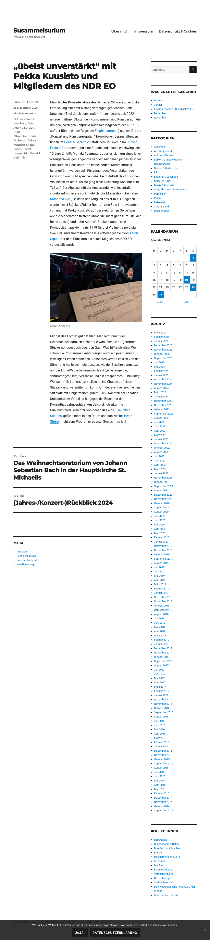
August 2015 (161, 767)
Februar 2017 (161, 691)
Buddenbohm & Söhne (167, 844)
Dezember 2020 (163, 494)
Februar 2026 (161, 336)
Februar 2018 (161, 639)
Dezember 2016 (163, 699)
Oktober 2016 (162, 708)
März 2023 (160, 434)
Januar (158, 104)
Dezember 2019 (163, 545)
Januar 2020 (161, 541)
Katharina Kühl (60, 199)
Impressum (143, 31)
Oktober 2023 (162, 409)
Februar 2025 (161, 370)
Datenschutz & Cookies (178, 31)
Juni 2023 (159, 426)
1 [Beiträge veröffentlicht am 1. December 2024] (193, 257)
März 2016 (160, 737)
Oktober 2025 (162, 353)
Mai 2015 (159, 780)
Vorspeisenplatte (164, 873)
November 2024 (163, 383)
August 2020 (161, 511)
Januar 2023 (161, 439)
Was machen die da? (166, 895)
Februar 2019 (161, 588)
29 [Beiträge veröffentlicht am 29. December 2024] (193, 287)
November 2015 (163, 755)
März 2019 (160, 584)
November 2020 (163, 498)
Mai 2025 (159, 366)
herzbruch (159, 861)
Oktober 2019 (162, 554)
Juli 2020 (159, 516)
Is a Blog (159, 865)
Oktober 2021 (162, 481)
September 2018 (163, 609)
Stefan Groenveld (164, 882)
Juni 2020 (159, 520)
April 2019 (159, 580)
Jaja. (80, 933)
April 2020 (159, 528)
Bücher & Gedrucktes (166, 168)
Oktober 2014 (162, 806)
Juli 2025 (159, 362)
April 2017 (159, 682)
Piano (157, 198)
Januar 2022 (161, 473)
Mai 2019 (159, 575)
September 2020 (163, 507)
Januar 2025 (161, 375)
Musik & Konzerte (24, 113)
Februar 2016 (161, 742)
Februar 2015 (161, 793)
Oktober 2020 (162, 503)
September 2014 (163, 810)
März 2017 (160, 686)
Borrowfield (160, 839)
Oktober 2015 (162, 759)
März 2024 (160, 392)
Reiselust (159, 202)
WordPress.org (25, 564)
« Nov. (160, 301)
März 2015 (160, 789)
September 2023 (163, 413)
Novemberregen (163, 878)
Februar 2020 (161, 537)
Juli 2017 (159, 669)
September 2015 (163, 763)
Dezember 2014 (163, 797)
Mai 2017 (159, 678)
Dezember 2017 (163, 648)
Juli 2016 (159, 720)
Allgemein (159, 146)
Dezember (160, 113)
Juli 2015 (159, 772)
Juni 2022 (159, 460)
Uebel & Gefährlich (77, 142)
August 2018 (161, 614)
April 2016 (159, 733)
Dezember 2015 (163, 750)
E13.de (158, 852)
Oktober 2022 (162, 447)
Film (156, 172)
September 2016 (163, 712)
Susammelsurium (39, 30)
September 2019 (163, 558)
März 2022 (160, 469)
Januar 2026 (161, 341)
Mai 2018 (159, 626)
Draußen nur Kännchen (167, 848)
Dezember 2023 (163, 400)
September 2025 (163, 358)
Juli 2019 (159, 567)
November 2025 (163, 349)
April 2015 (159, 784)
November (160, 117)
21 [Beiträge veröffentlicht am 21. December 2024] (186, 279)
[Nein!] (205, 930)
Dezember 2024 (163, 379)
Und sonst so (161, 210)
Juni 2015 (159, 776)
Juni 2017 (159, 673)
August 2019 (161, 562)
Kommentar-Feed (27, 560)
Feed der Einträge (27, 555)
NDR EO (133, 125)
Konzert (29, 127)
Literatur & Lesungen (166, 176)
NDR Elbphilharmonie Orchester (24, 136)
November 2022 (163, 443)
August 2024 (161, 388)
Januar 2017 (161, 695)
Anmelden (22, 551)
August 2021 (161, 490)
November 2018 (163, 601)
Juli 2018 (159, 618)
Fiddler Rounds (23, 119)
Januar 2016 (161, 746)
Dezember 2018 (163, 597)
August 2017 (161, 665)
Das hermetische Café (167, 856)
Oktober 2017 (162, 656)
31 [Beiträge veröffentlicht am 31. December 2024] (160, 294)
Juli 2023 (159, 422)
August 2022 (161, 452)
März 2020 (160, 533)
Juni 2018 (159, 622)
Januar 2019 (161, 592)
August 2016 (161, 716)
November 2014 (163, 801)
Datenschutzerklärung (114, 933)
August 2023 (161, 417)
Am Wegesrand (163, 151)
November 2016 (163, 703)
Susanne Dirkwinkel (26, 102)
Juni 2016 (159, 725)
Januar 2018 (161, 644)
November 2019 (163, 550)
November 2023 (163, 405)
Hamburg (20, 123)
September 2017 (163, 661)
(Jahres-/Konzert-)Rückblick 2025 (173, 109)
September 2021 (163, 486)
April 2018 (159, 631)
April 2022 (159, 464)
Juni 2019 (159, 571)
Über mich (119, 31)
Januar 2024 (161, 396)
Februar (158, 100)
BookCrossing (162, 163)
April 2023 (159, 430)
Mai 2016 (159, 729)
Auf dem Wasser (163, 155)
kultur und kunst (163, 869)
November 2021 (163, 477)
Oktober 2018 (162, 605)
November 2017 (163, 652)
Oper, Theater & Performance (170, 189)
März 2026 (160, 332)
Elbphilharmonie (106, 131)
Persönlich (160, 193)
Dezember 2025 (163, 345)
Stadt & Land (161, 206)
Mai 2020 (159, 524)
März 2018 (160, 635)
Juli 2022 (159, 456)
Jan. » (187, 301)
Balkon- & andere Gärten (168, 159)
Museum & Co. (162, 180)
